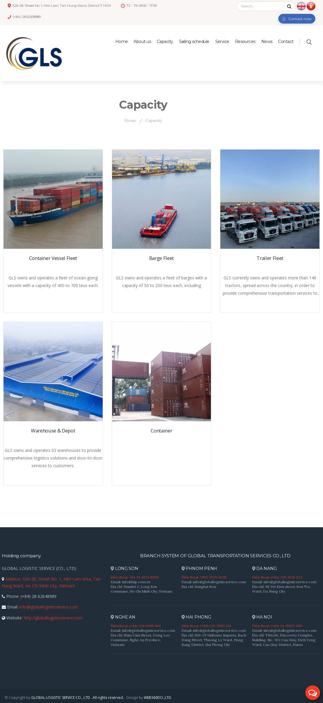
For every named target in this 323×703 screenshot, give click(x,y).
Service (222, 41)
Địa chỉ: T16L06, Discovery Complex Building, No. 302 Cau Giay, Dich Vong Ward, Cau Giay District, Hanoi (284, 640)
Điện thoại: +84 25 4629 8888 (135, 577)
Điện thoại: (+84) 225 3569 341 (206, 626)
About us (142, 41)
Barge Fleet (161, 258)
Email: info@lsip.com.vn (130, 582)
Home (121, 41)
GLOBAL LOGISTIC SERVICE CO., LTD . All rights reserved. (77, 697)
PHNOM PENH (199, 568)
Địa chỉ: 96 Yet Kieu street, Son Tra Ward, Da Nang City (281, 588)
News (266, 41)
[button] (312, 692)
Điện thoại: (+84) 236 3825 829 (277, 577)
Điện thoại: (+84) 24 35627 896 (277, 626)
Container (161, 430)
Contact (285, 41)
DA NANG (264, 568)
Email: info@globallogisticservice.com (214, 582)
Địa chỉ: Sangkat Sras (199, 586)
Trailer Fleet (270, 258)
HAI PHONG (196, 617)
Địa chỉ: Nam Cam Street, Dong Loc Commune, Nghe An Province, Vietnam (140, 640)
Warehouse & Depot (53, 430)
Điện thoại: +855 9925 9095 (204, 577)
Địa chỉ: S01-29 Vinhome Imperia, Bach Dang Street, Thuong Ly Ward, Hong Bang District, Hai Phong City (214, 640)
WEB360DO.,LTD (157, 697)
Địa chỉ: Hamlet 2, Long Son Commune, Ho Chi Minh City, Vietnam (141, 588)
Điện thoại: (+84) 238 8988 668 (136, 626)
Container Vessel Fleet (53, 258)
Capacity (165, 41)
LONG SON (124, 568)
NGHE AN (123, 617)
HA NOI (262, 617)
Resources (245, 41)
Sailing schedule (194, 41)
